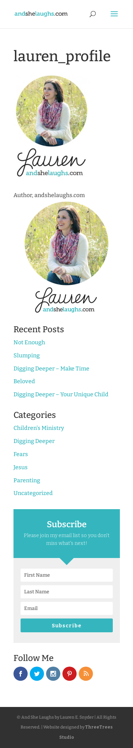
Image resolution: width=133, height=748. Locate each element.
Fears (20, 454)
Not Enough (29, 342)
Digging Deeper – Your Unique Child (61, 394)
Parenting (26, 480)
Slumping (26, 355)
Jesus (20, 467)
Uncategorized (33, 493)
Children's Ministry (38, 428)
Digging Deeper (34, 441)
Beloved (24, 381)
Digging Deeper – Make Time (51, 368)
